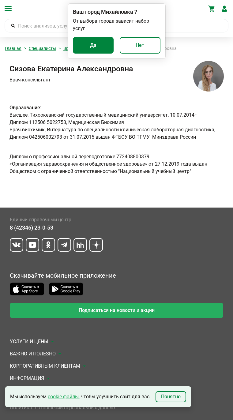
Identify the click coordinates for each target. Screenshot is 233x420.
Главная (13, 48)
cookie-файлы (63, 396)
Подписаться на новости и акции (117, 310)
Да (93, 45)
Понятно (171, 396)
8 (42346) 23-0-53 (31, 227)
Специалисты (42, 48)
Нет (140, 45)
